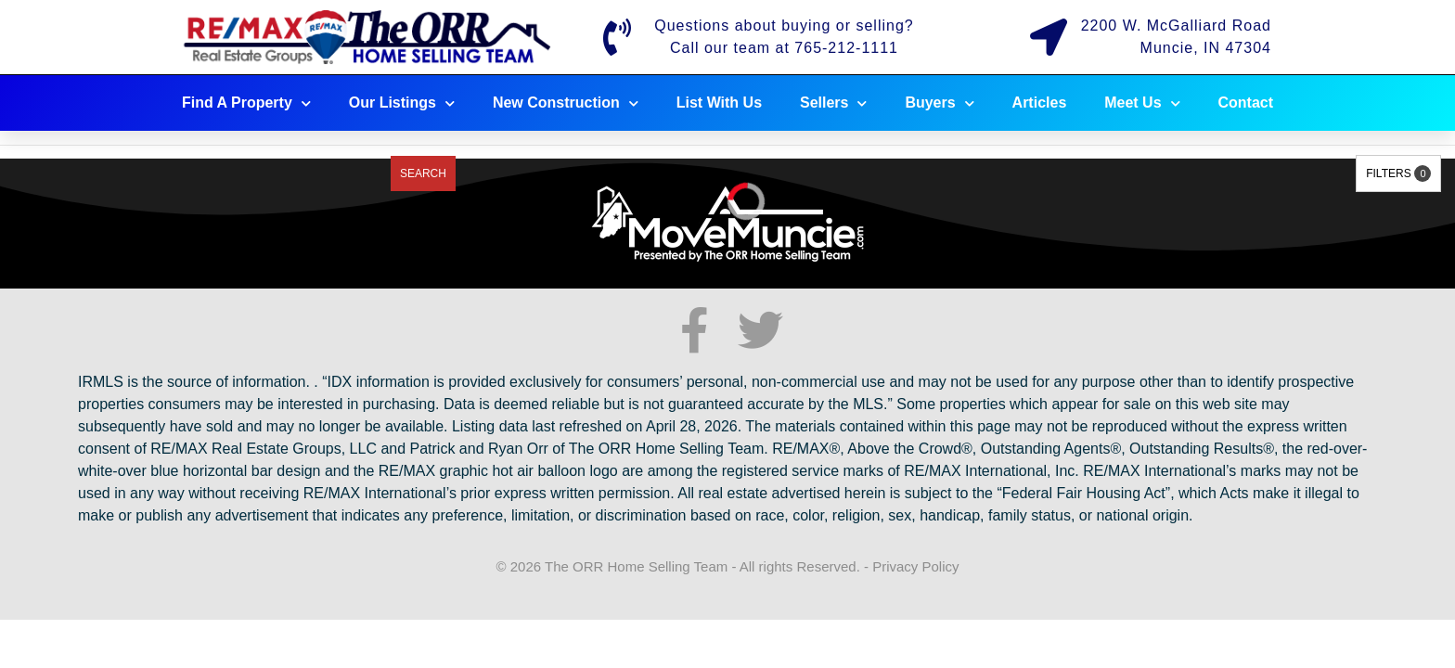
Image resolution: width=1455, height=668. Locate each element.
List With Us (719, 102)
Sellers (833, 103)
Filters (1398, 173)
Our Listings (402, 103)
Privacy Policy (915, 566)
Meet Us (1141, 103)
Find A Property (246, 103)
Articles (1039, 102)
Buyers (939, 103)
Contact (1246, 102)
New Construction (565, 103)
